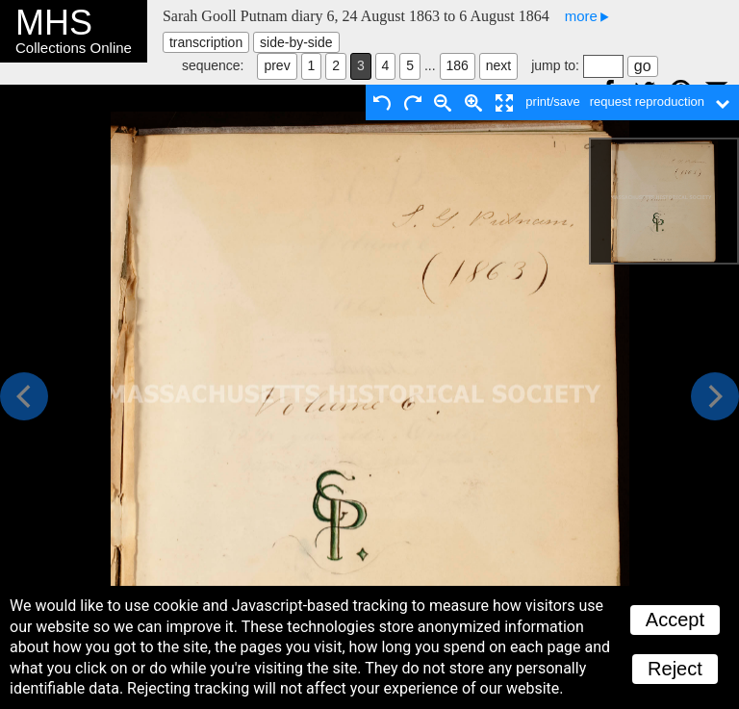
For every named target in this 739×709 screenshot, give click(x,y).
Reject (675, 668)
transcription (205, 42)
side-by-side (296, 42)
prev (277, 65)
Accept (675, 619)
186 (457, 65)
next (498, 65)
